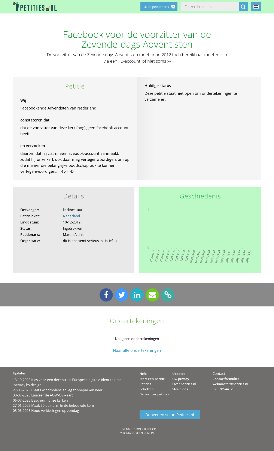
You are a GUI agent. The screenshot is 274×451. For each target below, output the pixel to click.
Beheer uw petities (154, 394)
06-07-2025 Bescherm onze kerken (40, 400)
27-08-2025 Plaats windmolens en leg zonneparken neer (58, 390)
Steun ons (180, 389)
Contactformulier (226, 379)
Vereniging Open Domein (137, 433)
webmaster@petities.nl (230, 384)
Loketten (147, 389)
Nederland (71, 216)
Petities (145, 384)
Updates (178, 373)
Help (143, 373)
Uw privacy (180, 379)
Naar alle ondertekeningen (137, 350)
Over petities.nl (184, 384)
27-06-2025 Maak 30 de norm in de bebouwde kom (53, 405)
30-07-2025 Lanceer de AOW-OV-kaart (43, 395)
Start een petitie (152, 379)
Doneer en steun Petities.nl (169, 414)
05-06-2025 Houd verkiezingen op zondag (46, 410)
